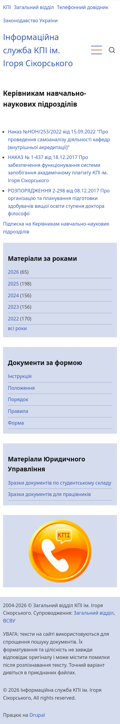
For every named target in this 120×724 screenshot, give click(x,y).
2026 (13, 272)
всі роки (17, 328)
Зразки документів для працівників (49, 494)
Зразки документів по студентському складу (59, 482)
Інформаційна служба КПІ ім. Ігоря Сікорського (38, 50)
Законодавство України (30, 20)
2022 (13, 318)
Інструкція (20, 376)
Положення (21, 388)
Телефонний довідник (83, 7)
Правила (18, 411)
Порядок (18, 399)
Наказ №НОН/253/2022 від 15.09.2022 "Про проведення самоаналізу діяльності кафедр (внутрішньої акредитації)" (59, 139)
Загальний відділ (34, 7)
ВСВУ (9, 620)
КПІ (7, 7)
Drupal (37, 715)
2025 (13, 283)
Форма (16, 423)
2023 (13, 307)
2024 (13, 295)
